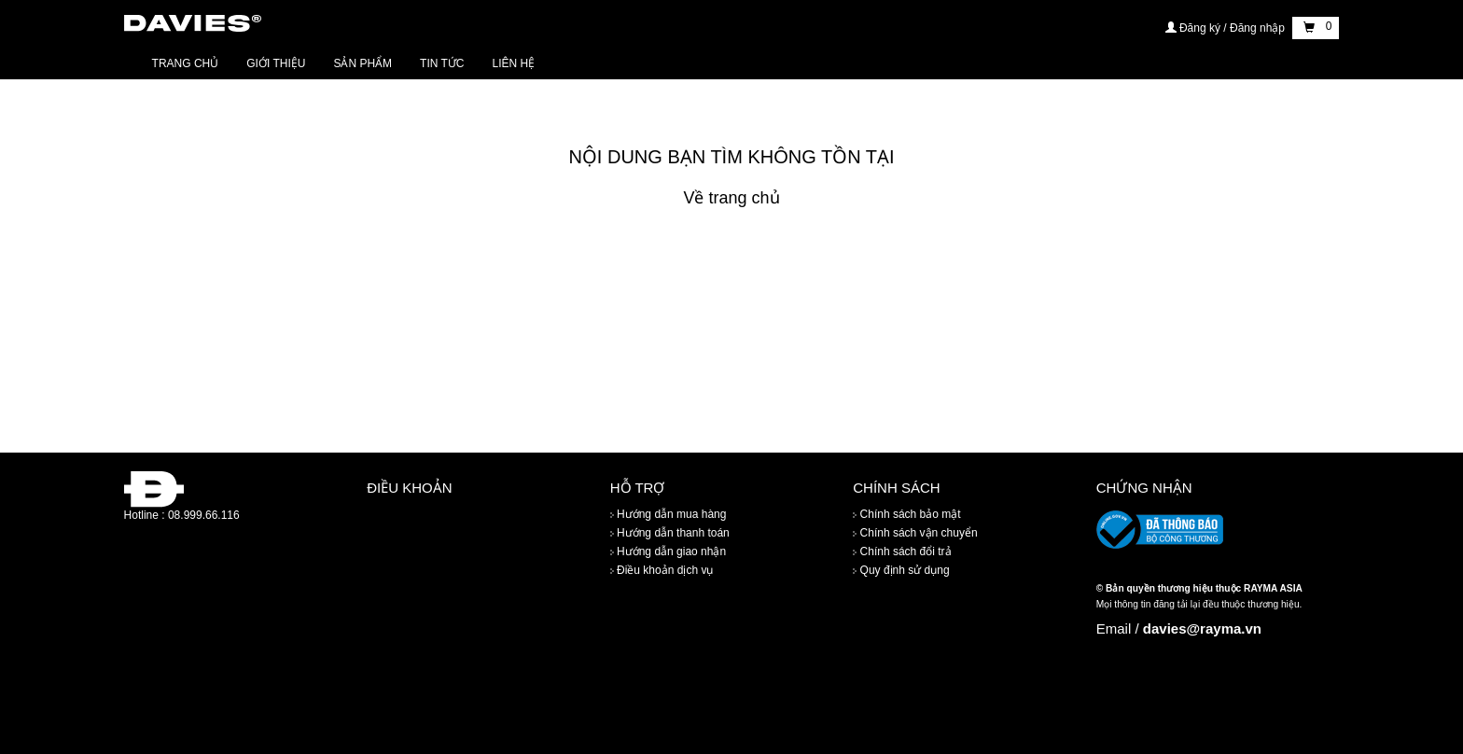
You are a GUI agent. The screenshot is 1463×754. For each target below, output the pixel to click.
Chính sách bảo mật (906, 514)
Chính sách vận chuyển (915, 532)
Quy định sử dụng (901, 570)
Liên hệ (514, 63)
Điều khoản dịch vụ (662, 570)
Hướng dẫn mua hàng (668, 514)
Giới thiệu (275, 63)
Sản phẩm (362, 63)
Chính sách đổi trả (902, 551)
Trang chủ (185, 63)
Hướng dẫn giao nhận (668, 551)
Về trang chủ (731, 197)
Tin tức (442, 63)
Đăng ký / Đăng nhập (1227, 28)
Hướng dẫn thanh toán (670, 532)
